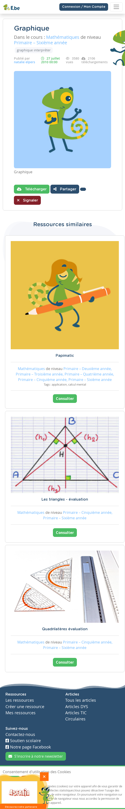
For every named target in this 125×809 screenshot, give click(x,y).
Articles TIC (75, 712)
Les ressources (19, 700)
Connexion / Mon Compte (83, 6)
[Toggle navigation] (116, 6)
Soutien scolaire (23, 740)
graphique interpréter (34, 50)
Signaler (27, 200)
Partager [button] (64, 189)
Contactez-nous (20, 734)
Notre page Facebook (28, 747)
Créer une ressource (24, 706)
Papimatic (65, 355)
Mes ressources (20, 712)
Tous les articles (80, 700)
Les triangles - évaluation (65, 499)
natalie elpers (24, 62)
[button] (83, 189)
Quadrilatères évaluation (65, 629)
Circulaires (75, 719)
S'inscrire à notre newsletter (35, 756)
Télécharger (32, 189)
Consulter (65, 398)
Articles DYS (76, 706)
